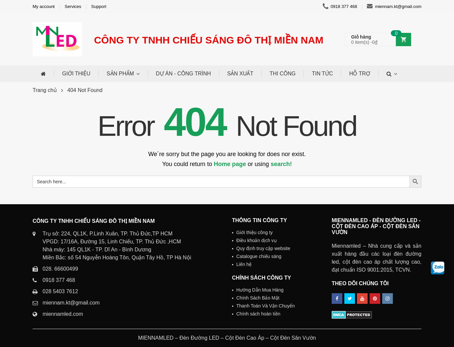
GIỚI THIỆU (76, 73)
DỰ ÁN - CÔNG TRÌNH (183, 73)
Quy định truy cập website (263, 248)
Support (98, 6)
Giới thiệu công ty (254, 232)
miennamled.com (63, 314)
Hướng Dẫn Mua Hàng (260, 290)
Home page (230, 164)
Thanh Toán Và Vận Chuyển (265, 305)
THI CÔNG (282, 73)
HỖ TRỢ (359, 73)
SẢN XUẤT (240, 73)
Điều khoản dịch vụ (256, 240)
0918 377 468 (340, 7)
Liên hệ (244, 264)
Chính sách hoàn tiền (258, 313)
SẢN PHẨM (120, 73)
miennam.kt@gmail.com (394, 7)
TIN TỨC (322, 73)
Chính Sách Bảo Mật (258, 298)
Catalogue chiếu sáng (259, 256)
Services (72, 6)
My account (44, 6)
